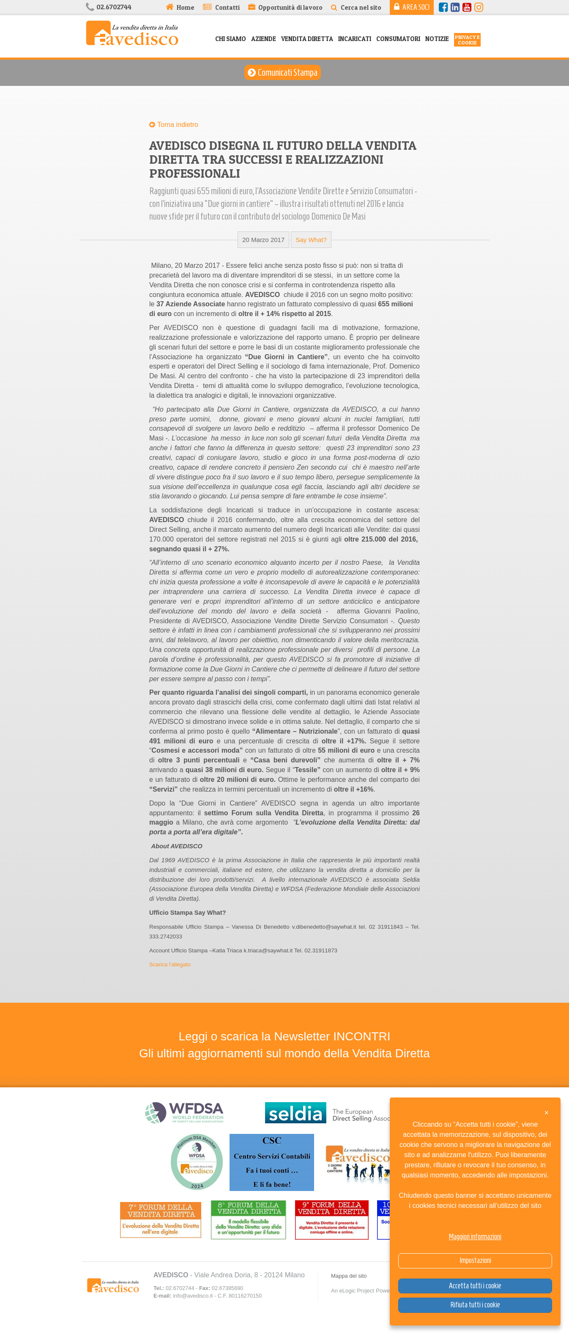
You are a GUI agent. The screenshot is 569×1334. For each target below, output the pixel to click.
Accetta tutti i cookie (475, 1286)
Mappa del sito (349, 1276)
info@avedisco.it (193, 1296)
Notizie (437, 39)
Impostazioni (475, 1260)
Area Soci (415, 7)
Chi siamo (230, 39)
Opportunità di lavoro (290, 7)
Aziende (263, 39)
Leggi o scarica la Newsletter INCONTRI (284, 1036)
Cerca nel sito (361, 7)
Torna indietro (177, 124)
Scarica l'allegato (170, 964)
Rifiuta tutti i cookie (475, 1305)
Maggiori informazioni (475, 1236)
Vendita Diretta (307, 39)
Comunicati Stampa (287, 72)
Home (185, 7)
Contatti (227, 7)
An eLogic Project (352, 1290)
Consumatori (398, 39)
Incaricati (354, 39)
